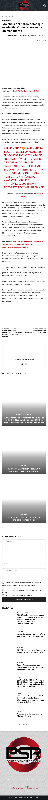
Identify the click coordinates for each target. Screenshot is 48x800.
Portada (23, 465)
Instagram (28, 91)
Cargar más (24, 725)
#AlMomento (12, 148)
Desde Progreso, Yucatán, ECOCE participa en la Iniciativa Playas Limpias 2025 (30, 667)
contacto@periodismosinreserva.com (24, 788)
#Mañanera (35, 148)
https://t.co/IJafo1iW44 (20, 183)
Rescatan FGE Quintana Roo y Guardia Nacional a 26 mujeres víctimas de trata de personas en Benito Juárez (30, 699)
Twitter (21, 91)
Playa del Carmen (23, 414)
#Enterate (11, 176)
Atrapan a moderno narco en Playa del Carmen (29, 715)
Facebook (13, 91)
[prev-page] (3, 527)
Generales (10, 16)
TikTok (36, 91)
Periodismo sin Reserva (17, 35)
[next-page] (7, 527)
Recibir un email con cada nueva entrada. (18, 595)
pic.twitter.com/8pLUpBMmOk (24, 187)
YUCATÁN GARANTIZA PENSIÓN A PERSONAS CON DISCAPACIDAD (24, 470)
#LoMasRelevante (29, 173)
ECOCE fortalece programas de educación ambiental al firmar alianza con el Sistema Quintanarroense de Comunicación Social (24, 420)
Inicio (4, 16)
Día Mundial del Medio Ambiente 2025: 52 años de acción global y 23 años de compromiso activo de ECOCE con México (31, 683)
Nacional (20, 677)
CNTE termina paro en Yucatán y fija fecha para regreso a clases (24, 518)
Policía (19, 693)
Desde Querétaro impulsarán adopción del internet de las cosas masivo (12, 333)
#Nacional (11, 180)
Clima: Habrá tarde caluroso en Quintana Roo (35, 331)
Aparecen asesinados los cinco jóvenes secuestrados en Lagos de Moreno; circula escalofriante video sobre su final (22, 244)
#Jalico (23, 180)
